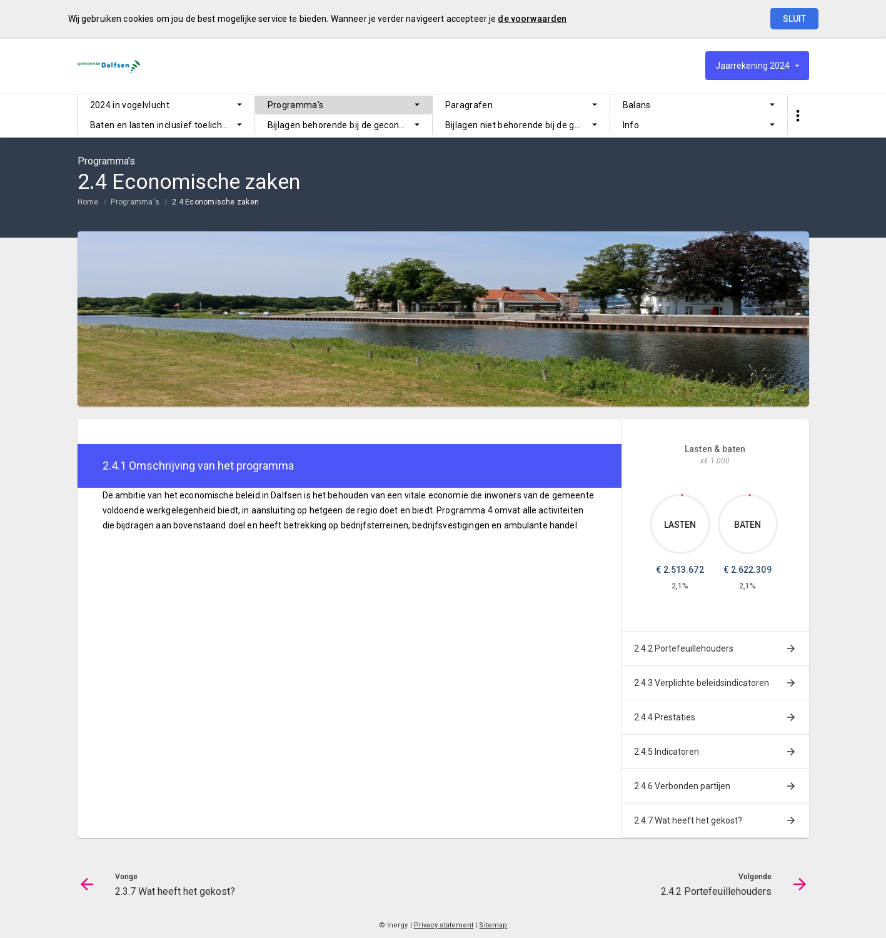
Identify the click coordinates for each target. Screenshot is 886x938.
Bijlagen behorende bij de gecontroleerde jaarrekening (350, 125)
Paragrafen (469, 105)
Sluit (794, 19)
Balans (637, 105)
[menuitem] (166, 105)
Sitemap (493, 925)
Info (631, 125)
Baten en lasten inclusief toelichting (164, 125)
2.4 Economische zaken (215, 202)
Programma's (296, 105)
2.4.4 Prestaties (664, 717)
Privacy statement (444, 925)
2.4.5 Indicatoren (666, 752)
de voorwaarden (532, 19)
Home (88, 202)
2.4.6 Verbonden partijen (682, 786)
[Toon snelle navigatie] (798, 116)
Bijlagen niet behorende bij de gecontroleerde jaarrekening (527, 125)
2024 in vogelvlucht (130, 105)
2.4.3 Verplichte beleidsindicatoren (701, 683)
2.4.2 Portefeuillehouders (683, 648)
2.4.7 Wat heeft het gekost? (688, 820)
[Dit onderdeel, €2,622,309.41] (750, 495)
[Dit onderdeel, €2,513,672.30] (682, 495)
